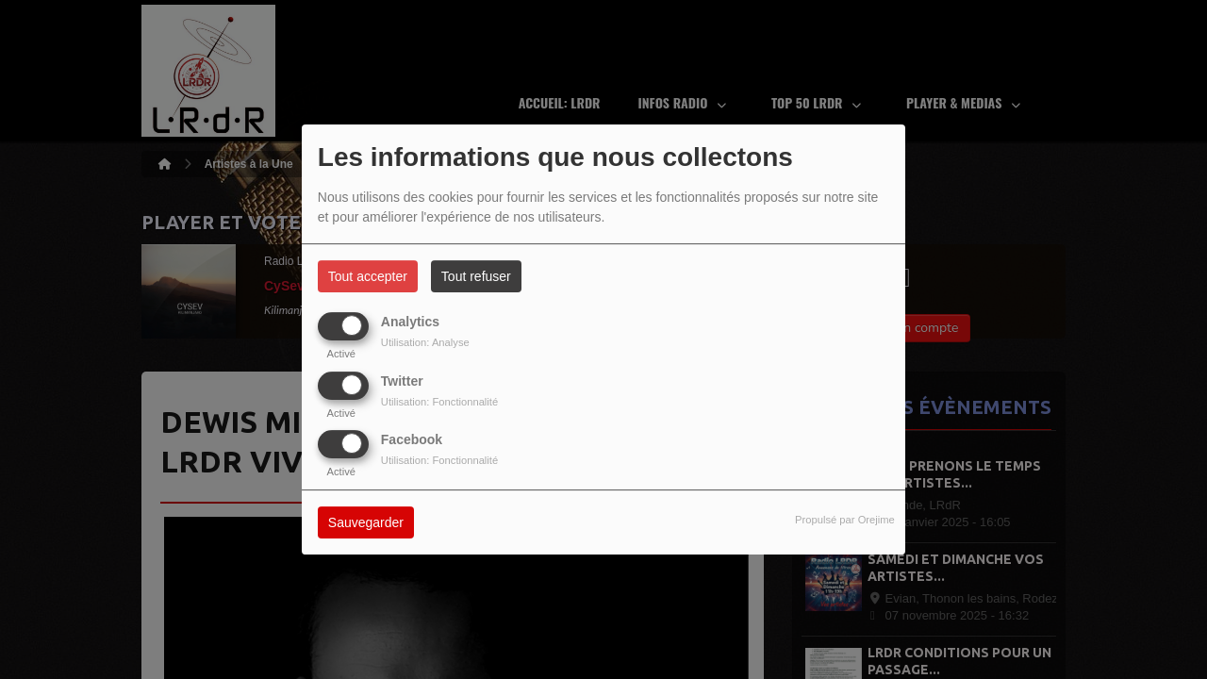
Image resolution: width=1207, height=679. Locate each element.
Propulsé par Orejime (845, 519)
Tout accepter (367, 276)
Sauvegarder (366, 522)
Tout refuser (476, 276)
